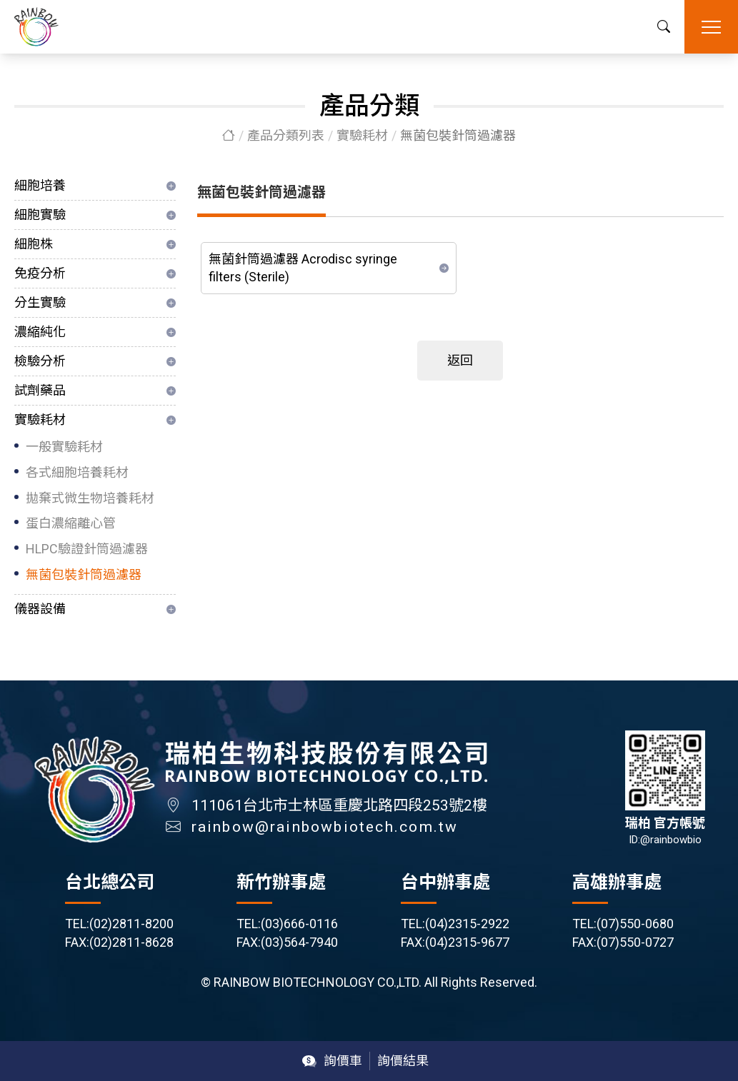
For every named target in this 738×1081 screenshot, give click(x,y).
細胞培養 (40, 185)
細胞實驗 (40, 214)
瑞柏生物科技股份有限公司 (36, 26)
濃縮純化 (40, 331)
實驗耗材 (362, 135)
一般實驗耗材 (64, 446)
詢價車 (343, 1060)
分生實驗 (40, 302)
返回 (460, 360)
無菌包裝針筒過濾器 (83, 574)
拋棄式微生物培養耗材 (90, 498)
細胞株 (33, 243)
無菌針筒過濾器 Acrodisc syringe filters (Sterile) (303, 268)
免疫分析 (40, 273)
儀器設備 (40, 608)
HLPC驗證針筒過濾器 (87, 548)
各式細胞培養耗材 (77, 472)
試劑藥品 (40, 390)
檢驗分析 (40, 360)
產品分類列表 (285, 135)
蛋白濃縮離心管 (71, 523)
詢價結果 (403, 1060)
